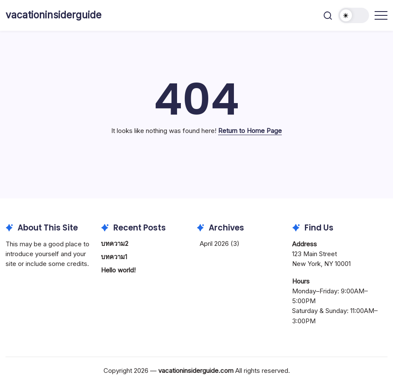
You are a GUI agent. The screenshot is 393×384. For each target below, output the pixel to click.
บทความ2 (114, 243)
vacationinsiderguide (53, 15)
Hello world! (118, 270)
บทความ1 (114, 257)
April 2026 (214, 243)
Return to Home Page (250, 131)
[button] (327, 16)
